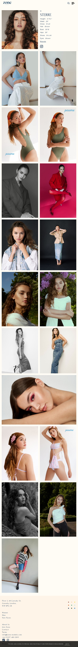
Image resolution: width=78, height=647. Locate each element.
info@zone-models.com (12, 635)
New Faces (6, 618)
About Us (6, 624)
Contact (5, 630)
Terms (4, 632)
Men (4, 615)
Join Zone (6, 627)
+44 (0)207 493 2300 (10, 637)
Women (5, 613)
